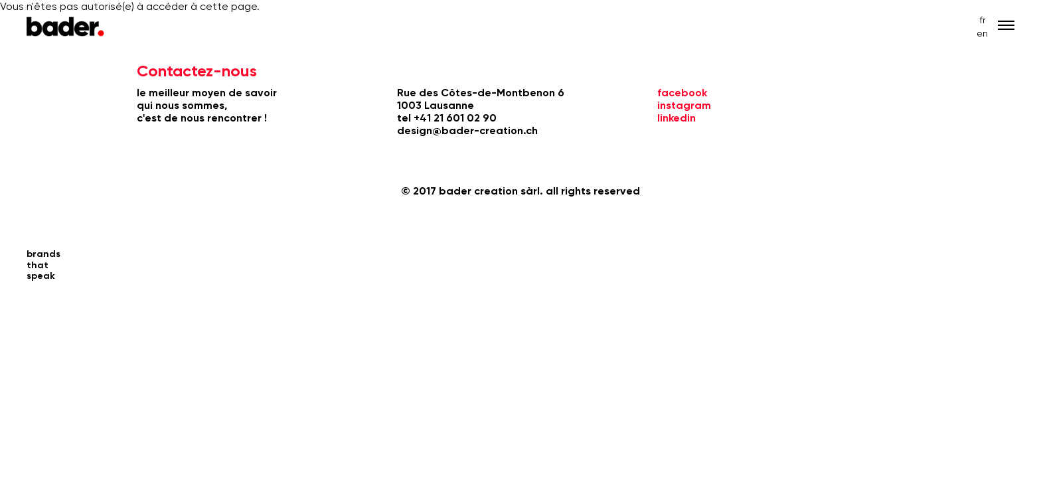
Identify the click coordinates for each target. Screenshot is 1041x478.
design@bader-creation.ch (467, 130)
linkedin (676, 118)
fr (982, 20)
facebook (682, 92)
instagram (684, 105)
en (982, 33)
